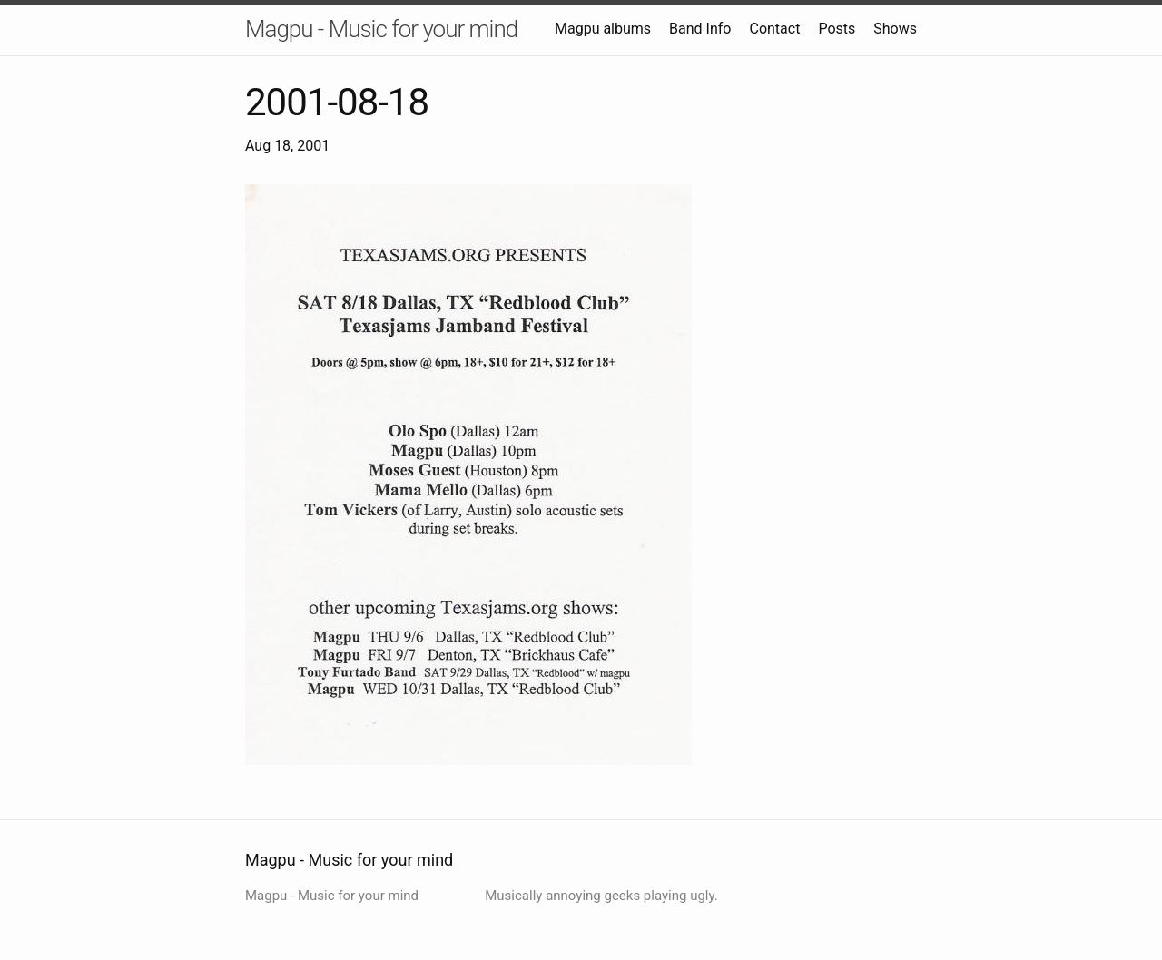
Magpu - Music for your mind (381, 29)
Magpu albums (603, 28)
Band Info (700, 28)
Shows (895, 28)
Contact (774, 28)
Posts (836, 28)
